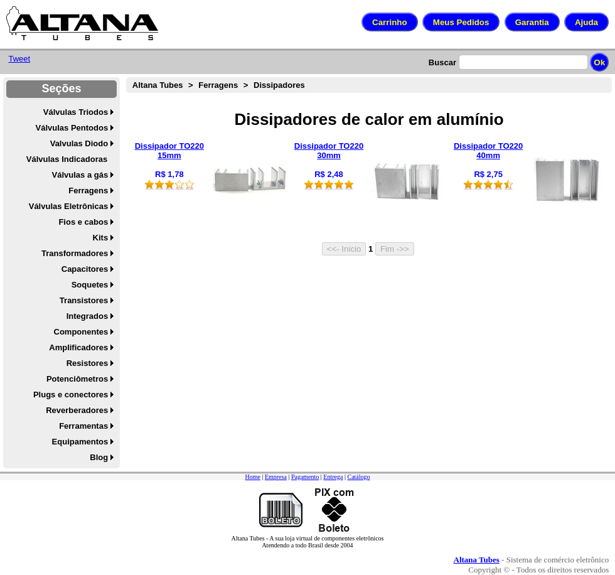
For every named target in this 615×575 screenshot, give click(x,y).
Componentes (81, 331)
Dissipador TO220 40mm (488, 150)
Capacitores (85, 269)
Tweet (19, 58)
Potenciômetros (77, 379)
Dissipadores (279, 85)
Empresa (276, 476)
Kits (101, 237)
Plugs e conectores (70, 394)
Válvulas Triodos (75, 112)
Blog (99, 457)
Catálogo (358, 476)
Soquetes (90, 284)
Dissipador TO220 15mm (169, 150)
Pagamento (305, 476)
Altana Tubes (157, 85)
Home (252, 476)
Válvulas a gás (80, 175)
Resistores (87, 363)
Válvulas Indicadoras (66, 159)
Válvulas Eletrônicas (68, 206)
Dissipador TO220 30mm (328, 150)
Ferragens (88, 190)
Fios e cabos (83, 222)
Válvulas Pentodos (72, 127)
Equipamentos (80, 441)
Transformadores (74, 253)
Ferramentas (83, 426)
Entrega (333, 476)
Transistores (84, 300)
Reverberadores (77, 410)
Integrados (87, 316)
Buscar (442, 62)
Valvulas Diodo (79, 143)
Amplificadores (78, 347)
